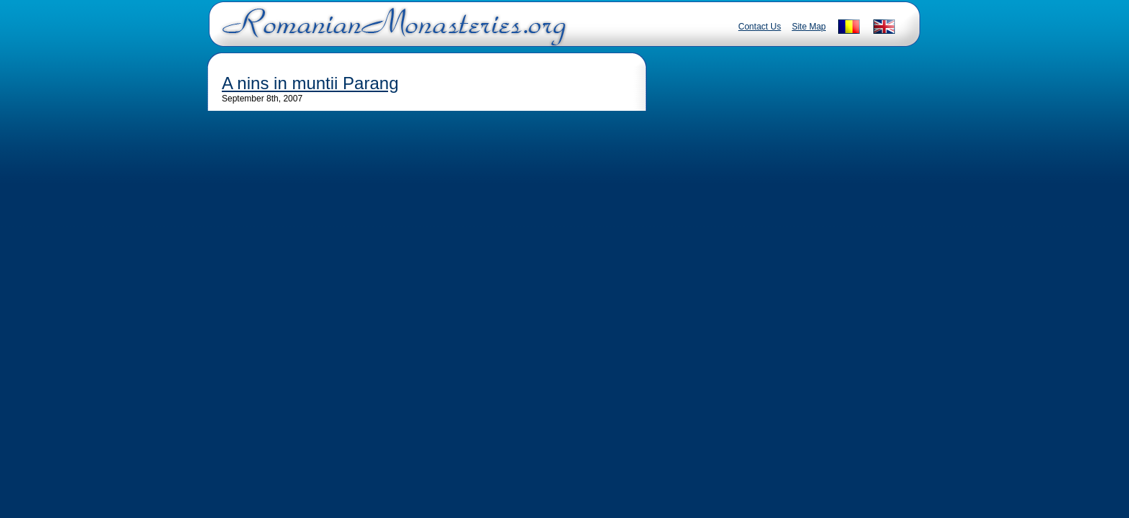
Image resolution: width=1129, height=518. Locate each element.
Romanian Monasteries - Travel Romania (391, 32)
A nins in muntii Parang (310, 83)
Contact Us (759, 27)
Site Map (809, 27)
